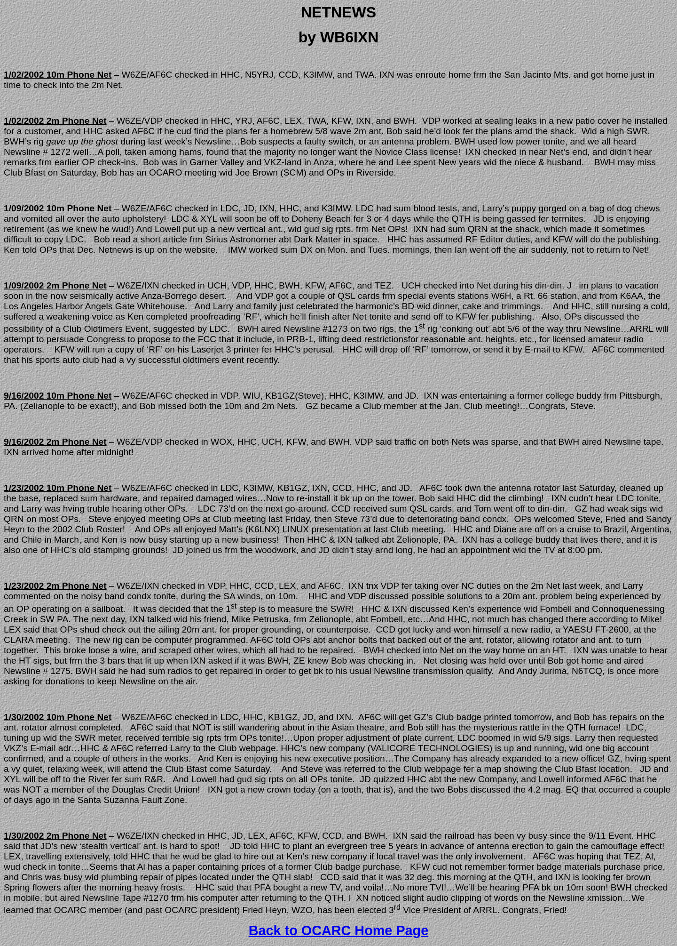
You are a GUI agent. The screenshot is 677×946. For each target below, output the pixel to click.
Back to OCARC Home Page (338, 930)
